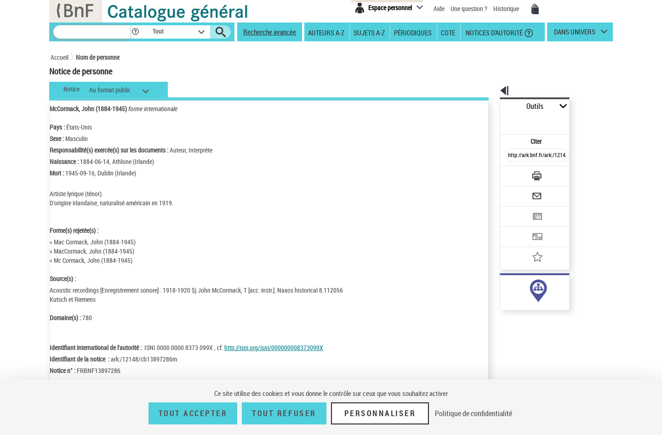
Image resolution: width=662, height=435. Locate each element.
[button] (135, 32)
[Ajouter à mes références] (517, 227)
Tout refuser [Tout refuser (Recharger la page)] (284, 413)
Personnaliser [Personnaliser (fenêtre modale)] (380, 413)
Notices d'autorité (493, 32)
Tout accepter (193, 413)
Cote (448, 32)
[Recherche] (92, 32)
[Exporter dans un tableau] (518, 191)
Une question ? (469, 8)
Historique (506, 8)
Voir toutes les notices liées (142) (527, 316)
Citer (497, 121)
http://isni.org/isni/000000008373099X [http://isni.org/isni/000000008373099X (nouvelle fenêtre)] (273, 347)
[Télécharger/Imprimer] (513, 155)
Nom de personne (98, 57)
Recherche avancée (269, 31)
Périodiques (413, 32)
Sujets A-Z (369, 32)
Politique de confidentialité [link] (473, 413)
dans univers (574, 34)
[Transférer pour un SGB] (515, 209)
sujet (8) (501, 298)
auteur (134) (506, 288)
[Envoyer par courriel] (511, 173)
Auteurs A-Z (326, 32)
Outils (489, 106)
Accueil (59, 57)
